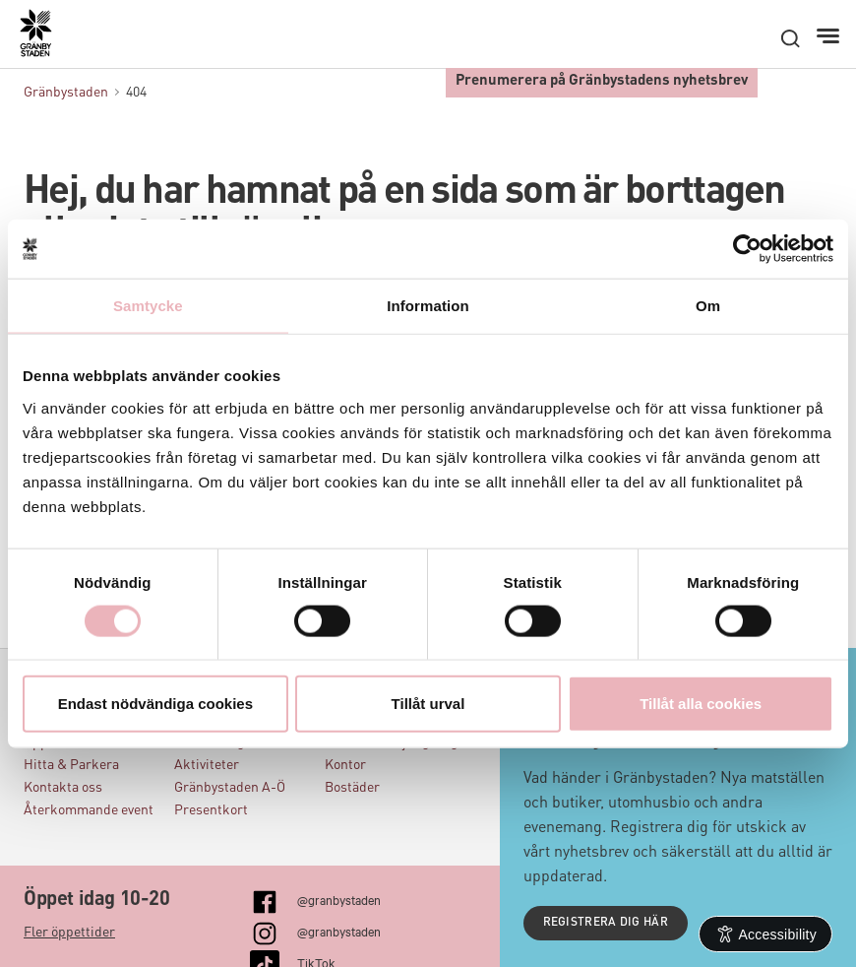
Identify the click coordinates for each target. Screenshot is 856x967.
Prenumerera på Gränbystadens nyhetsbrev (602, 81)
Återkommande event (88, 810)
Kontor (345, 765)
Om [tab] (708, 305)
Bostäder (352, 788)
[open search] (790, 38)
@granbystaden (339, 899)
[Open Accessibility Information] (766, 934)
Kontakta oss (63, 788)
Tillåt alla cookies (701, 702)
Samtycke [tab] (148, 305)
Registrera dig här (605, 923)
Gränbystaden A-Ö (229, 788)
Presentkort (211, 810)
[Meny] (830, 36)
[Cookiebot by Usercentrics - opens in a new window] (747, 249)
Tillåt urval (428, 702)
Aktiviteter (206, 765)
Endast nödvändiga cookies (155, 702)
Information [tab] (428, 305)
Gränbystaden (66, 92)
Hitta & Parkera (71, 765)
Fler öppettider (69, 932)
